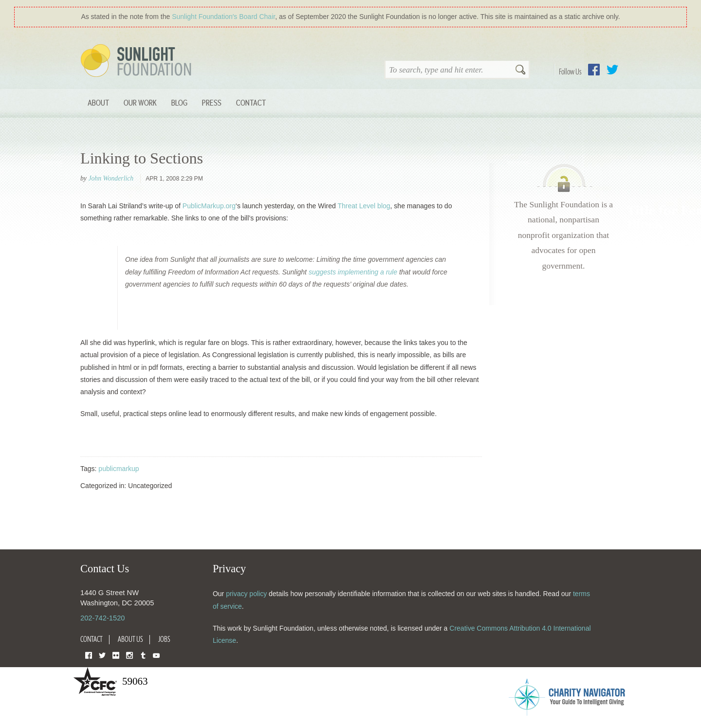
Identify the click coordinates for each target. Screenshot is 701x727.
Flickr (115, 655)
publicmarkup (118, 469)
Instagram (129, 655)
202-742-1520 (102, 618)
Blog (179, 102)
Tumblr (143, 655)
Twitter (612, 69)
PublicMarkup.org (209, 206)
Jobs (164, 639)
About (98, 102)
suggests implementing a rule (353, 272)
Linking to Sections (141, 158)
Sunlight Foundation (137, 61)
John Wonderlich (110, 178)
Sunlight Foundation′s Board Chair (223, 16)
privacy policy (246, 594)
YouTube (156, 655)
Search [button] (520, 70)
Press (211, 102)
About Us (130, 639)
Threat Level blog (363, 206)
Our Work (140, 102)
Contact (251, 102)
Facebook (594, 69)
